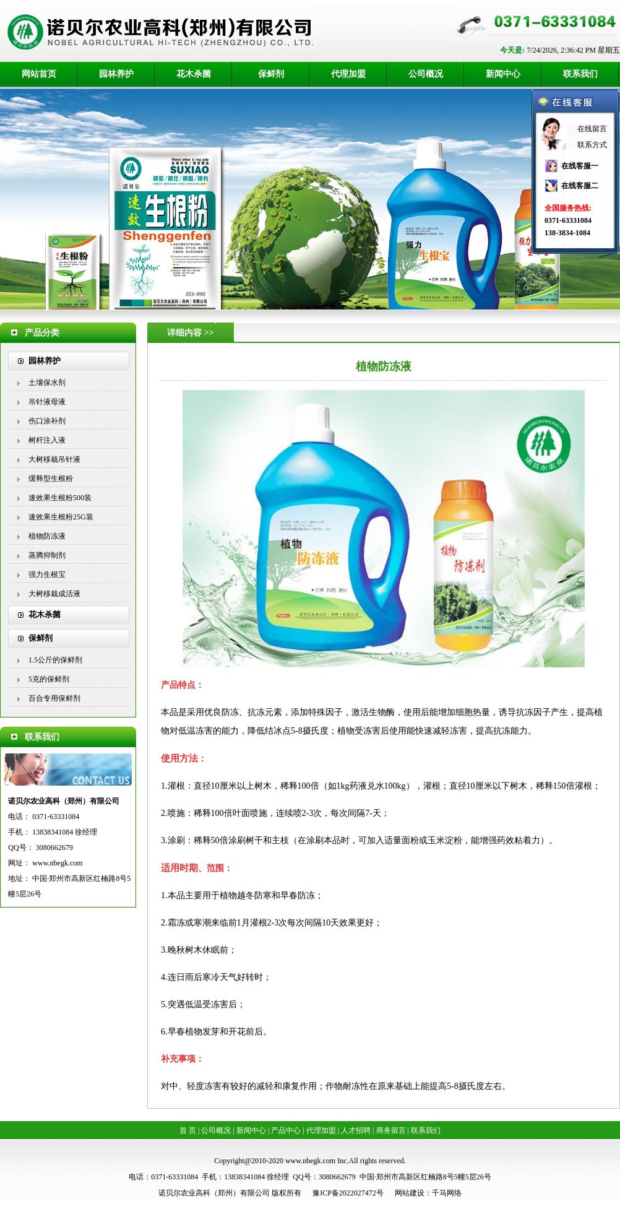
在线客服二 (579, 185)
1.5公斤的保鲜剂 (55, 660)
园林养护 (116, 74)
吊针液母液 (47, 401)
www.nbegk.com (57, 863)
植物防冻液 (47, 536)
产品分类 (42, 332)
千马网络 (447, 1193)
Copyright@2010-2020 (248, 1160)
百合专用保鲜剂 (54, 698)
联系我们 (580, 74)
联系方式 (592, 145)
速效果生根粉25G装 (60, 517)
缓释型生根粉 (50, 478)
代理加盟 (348, 74)
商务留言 (391, 1130)
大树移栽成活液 (54, 593)
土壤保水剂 (47, 382)
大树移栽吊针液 (54, 459)
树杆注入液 (47, 440)
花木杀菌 (193, 74)
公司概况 (425, 74)
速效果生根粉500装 (60, 497)
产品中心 (286, 1130)
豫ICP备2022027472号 (348, 1193)
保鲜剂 (271, 74)
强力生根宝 (47, 574)
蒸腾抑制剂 (47, 555)
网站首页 (39, 74)
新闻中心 (503, 74)
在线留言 (592, 128)
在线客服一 (579, 166)
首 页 (187, 1130)
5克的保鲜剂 (48, 679)
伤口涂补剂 (47, 421)
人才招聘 (356, 1130)
